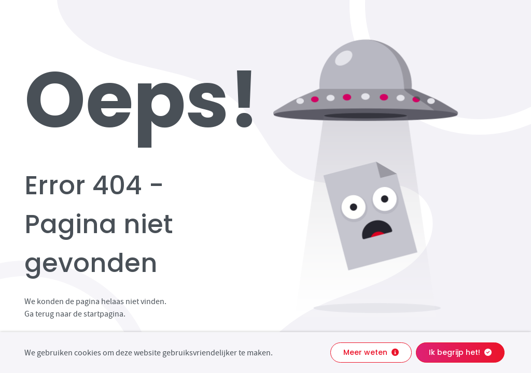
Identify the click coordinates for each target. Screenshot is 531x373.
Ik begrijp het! (460, 352)
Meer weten (371, 352)
